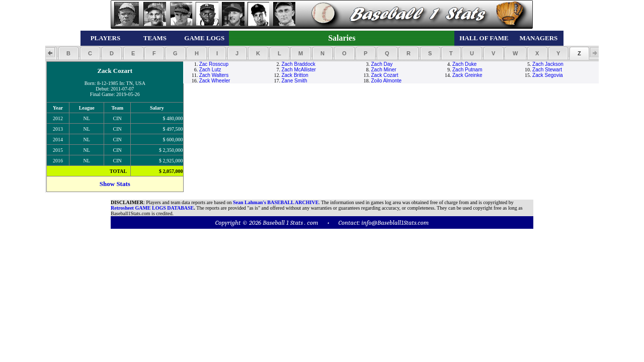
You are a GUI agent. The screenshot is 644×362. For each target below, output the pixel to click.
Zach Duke (464, 64)
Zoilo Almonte (386, 80)
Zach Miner (383, 69)
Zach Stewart (547, 69)
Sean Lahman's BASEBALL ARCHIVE (275, 202)
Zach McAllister (298, 69)
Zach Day (382, 64)
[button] (68, 53)
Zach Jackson (548, 64)
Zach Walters (214, 75)
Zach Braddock (298, 64)
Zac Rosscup (213, 64)
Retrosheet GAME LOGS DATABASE (152, 208)
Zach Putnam (467, 69)
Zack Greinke (467, 75)
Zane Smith (294, 80)
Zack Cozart (384, 75)
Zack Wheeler (214, 80)
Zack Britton (294, 75)
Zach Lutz (210, 69)
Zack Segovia (547, 75)
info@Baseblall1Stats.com (395, 222)
